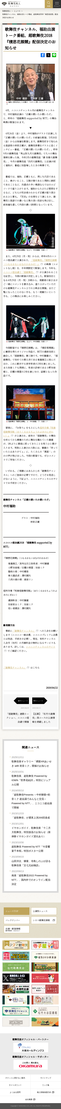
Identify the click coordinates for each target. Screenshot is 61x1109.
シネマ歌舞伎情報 (41, 920)
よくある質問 (15, 1092)
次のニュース (38, 700)
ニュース (17, 11)
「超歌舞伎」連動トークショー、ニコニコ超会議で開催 (17, 717)
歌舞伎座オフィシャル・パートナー (30, 1039)
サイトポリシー (15, 1085)
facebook (43, 55)
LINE (54, 55)
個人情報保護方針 (44, 1092)
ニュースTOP (12, 911)
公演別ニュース (40, 911)
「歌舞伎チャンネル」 (23, 630)
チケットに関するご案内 (15, 1078)
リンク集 (45, 1085)
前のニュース (23, 700)
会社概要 (28, 1099)
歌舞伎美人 (6, 11)
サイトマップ (45, 1078)
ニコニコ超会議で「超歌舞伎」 (19, 272)
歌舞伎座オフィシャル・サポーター (30, 1056)
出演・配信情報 (13, 929)
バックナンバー (13, 920)
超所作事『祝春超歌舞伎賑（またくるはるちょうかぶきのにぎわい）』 (29, 431)
